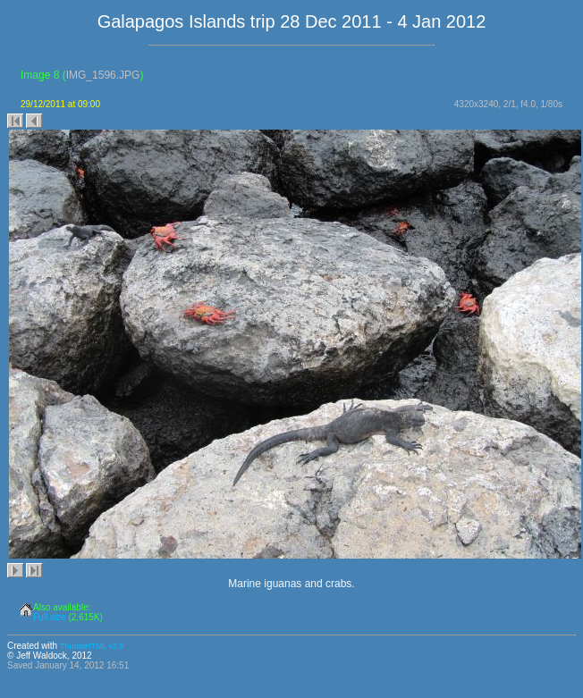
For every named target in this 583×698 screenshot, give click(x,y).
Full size (49, 617)
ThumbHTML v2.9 (92, 646)
